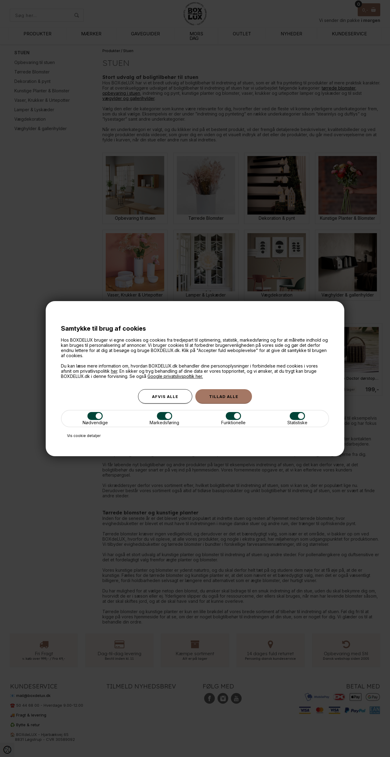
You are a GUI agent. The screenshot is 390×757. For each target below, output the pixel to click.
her (114, 371)
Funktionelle (233, 418)
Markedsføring (164, 418)
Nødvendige (95, 418)
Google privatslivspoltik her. (175, 376)
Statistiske (297, 418)
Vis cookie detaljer (84, 435)
